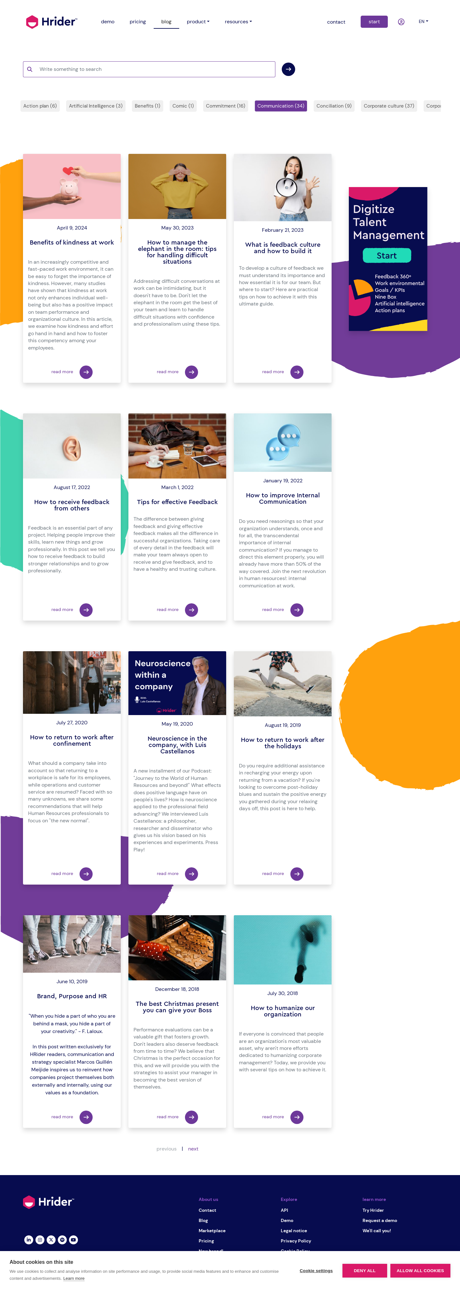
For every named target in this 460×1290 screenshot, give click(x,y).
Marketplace (212, 1230)
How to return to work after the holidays (283, 743)
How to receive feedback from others (72, 505)
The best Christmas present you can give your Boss (177, 1007)
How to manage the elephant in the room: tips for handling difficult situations (177, 252)
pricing (138, 21)
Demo (287, 1220)
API (284, 1210)
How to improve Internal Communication (283, 498)
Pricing (206, 1241)
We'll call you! (377, 1230)
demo (107, 21)
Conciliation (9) (334, 106)
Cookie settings (316, 1270)
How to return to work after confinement (72, 740)
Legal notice (294, 1230)
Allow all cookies (420, 1270)
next (193, 1148)
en (422, 21)
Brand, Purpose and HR (72, 996)
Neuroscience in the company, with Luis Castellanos (177, 745)
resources (236, 21)
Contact (207, 1210)
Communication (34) (280, 106)
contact (336, 22)
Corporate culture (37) (389, 106)
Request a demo (380, 1220)
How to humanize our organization (283, 1011)
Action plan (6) (40, 106)
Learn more (73, 1278)
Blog (203, 1220)
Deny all (365, 1270)
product (196, 21)
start (374, 21)
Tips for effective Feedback (177, 502)
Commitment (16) (225, 106)
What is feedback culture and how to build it (282, 248)
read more (72, 372)
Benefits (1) (147, 106)
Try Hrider (373, 1210)
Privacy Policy (296, 1241)
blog (166, 21)
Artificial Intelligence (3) (96, 106)
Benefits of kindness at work (72, 242)
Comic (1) (183, 106)
